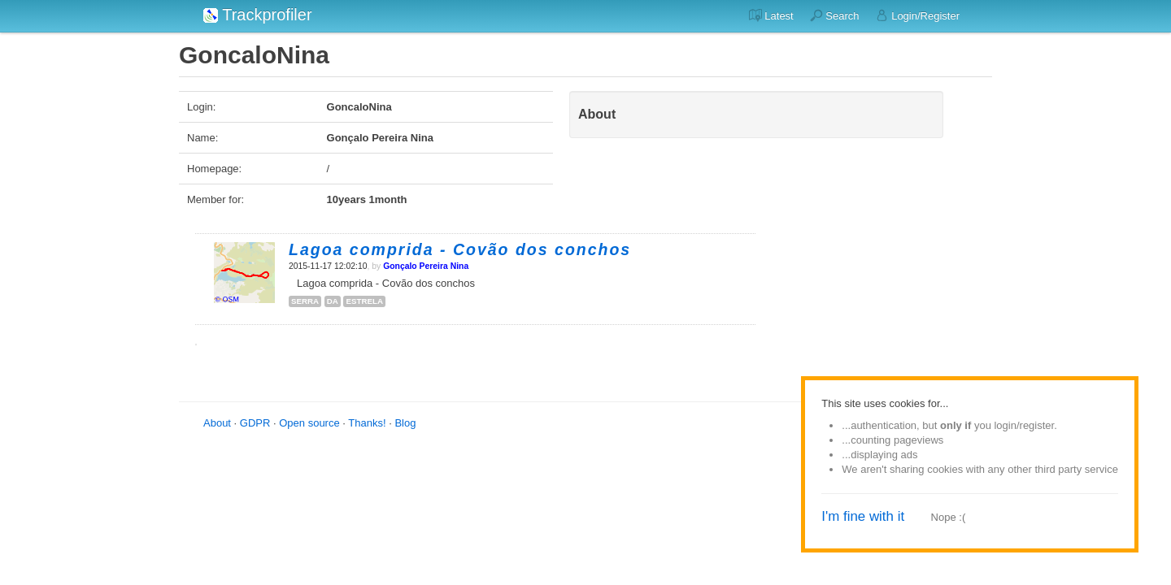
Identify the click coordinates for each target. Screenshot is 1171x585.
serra (305, 301)
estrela (364, 301)
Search (835, 15)
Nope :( (948, 517)
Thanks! (366, 423)
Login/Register (918, 15)
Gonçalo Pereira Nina (425, 266)
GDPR (255, 423)
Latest (771, 15)
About (217, 423)
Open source (309, 423)
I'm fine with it (862, 516)
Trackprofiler (257, 15)
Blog (405, 423)
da (332, 301)
